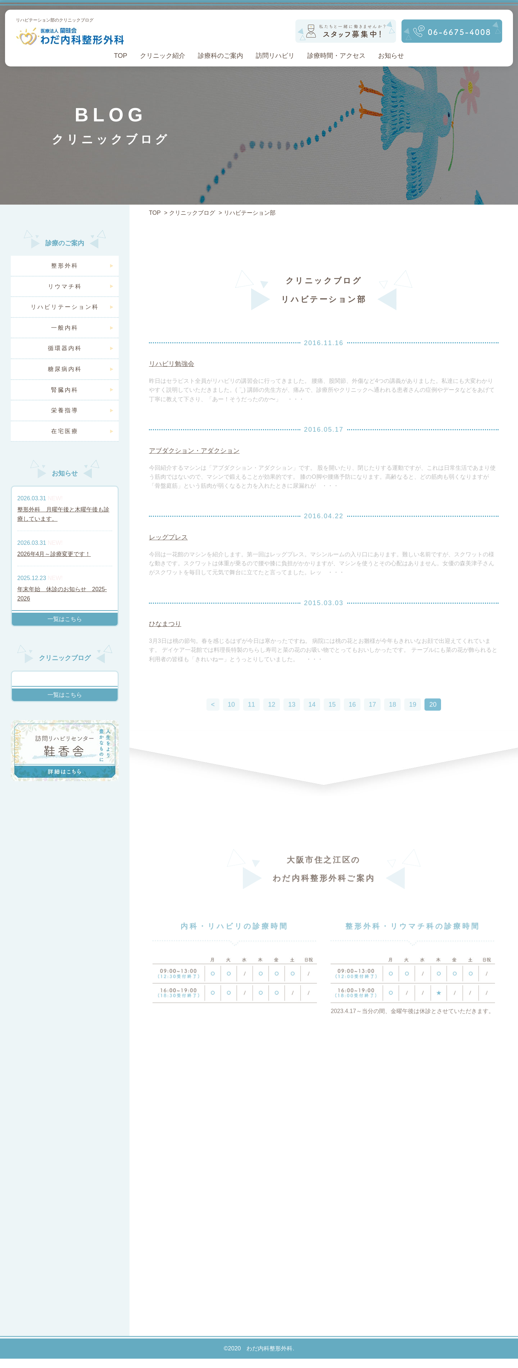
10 (231, 723)
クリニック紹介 (162, 55)
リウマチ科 (65, 286)
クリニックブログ (192, 213)
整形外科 (64, 266)
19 (412, 723)
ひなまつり (165, 637)
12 (271, 723)
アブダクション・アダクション (194, 461)
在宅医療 (64, 431)
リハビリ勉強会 (171, 373)
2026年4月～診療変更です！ (54, 554)
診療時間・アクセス (336, 55)
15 (332, 723)
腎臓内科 (64, 390)
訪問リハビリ (275, 55)
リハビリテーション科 (65, 307)
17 (372, 723)
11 (251, 723)
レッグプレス (168, 549)
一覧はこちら (64, 619)
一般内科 (64, 328)
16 (352, 723)
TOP (120, 55)
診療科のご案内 (220, 55)
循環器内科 (65, 348)
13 (291, 723)
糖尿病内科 (65, 369)
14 (311, 723)
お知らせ (391, 55)
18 (392, 723)
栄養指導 (64, 410)
